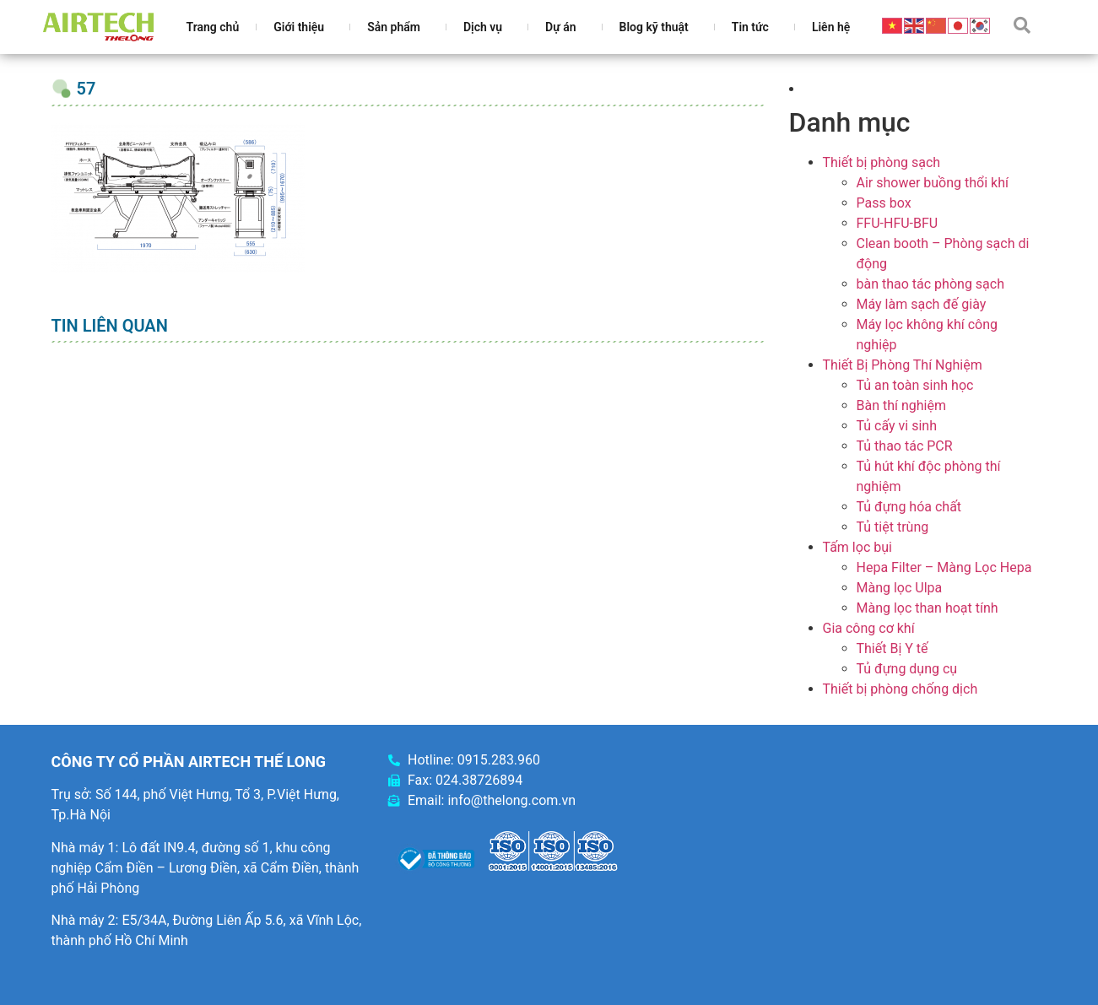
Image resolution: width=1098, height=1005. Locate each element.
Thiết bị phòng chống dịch (900, 689)
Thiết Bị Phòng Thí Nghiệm (902, 365)
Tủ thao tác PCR (905, 446)
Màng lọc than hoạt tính (927, 608)
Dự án (564, 27)
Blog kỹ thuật (658, 27)
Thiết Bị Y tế (892, 648)
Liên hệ (831, 27)
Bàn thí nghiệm (902, 405)
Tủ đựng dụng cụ (907, 669)
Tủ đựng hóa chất (909, 507)
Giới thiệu (303, 27)
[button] (1022, 25)
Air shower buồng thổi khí (933, 183)
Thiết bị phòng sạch (882, 162)
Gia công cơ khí (869, 628)
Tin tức (754, 27)
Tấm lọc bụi (857, 547)
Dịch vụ (487, 27)
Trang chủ (213, 27)
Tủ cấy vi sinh (897, 426)
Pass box (884, 203)
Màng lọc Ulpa (900, 588)
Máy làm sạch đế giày (922, 304)
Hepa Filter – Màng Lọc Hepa (944, 567)
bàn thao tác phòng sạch (930, 284)
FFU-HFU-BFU (897, 223)
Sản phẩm (398, 27)
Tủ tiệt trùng (893, 527)
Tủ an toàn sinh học (915, 385)
